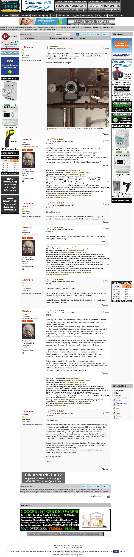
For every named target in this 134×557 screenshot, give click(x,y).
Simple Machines (76, 547)
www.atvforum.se (80, 176)
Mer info (122, 551)
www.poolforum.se (65, 176)
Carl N (118, 406)
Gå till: (92, 496)
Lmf (39, 29)
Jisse (117, 408)
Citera (107, 48)
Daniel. (118, 413)
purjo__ (118, 419)
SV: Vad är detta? (57, 139)
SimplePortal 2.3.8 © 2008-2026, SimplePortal (68, 545)
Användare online (120, 398)
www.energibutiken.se (73, 170)
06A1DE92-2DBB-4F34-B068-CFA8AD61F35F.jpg (63, 128)
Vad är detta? (54, 47)
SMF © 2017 (66, 547)
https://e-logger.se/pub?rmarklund (74, 174)
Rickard (28, 139)
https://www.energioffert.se (81, 172)
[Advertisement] (10, 253)
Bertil (35, 29)
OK (116, 551)
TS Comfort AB (121, 403)
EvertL (118, 411)
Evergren (28, 47)
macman (119, 400)
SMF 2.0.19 (57, 547)
